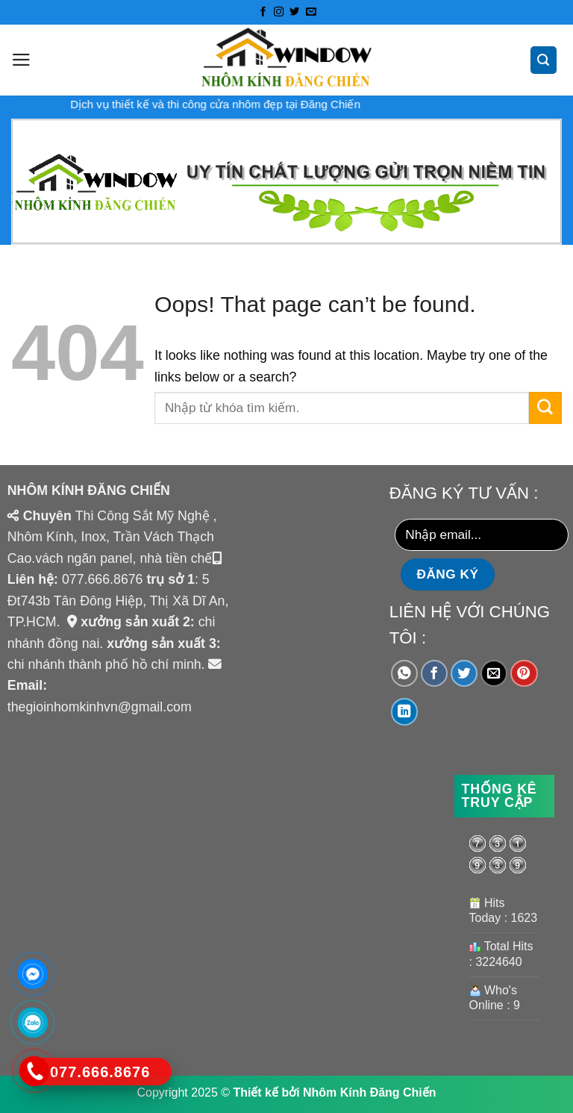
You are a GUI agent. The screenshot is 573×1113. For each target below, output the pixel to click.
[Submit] (545, 408)
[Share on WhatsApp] (405, 674)
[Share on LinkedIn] (405, 712)
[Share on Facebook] (434, 674)
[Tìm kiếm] (543, 59)
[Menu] (21, 59)
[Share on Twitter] (464, 674)
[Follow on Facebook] (262, 12)
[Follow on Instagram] (279, 12)
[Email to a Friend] (494, 674)
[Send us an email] (310, 12)
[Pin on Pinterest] (524, 674)
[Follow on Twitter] (294, 12)
